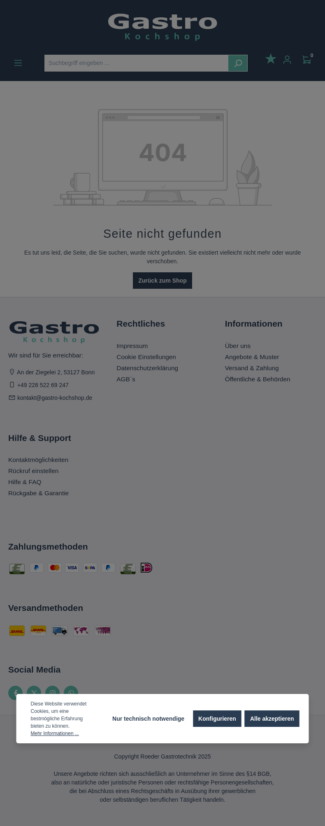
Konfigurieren (217, 718)
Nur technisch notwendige (148, 718)
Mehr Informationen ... (55, 733)
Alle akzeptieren (272, 718)
